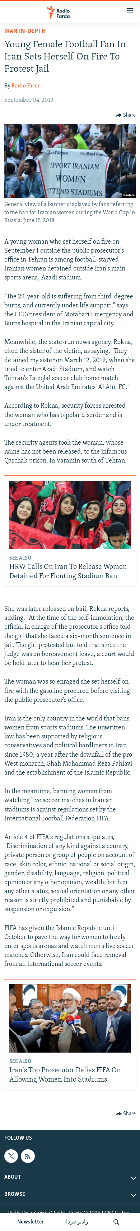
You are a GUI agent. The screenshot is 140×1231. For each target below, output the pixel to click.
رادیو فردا (77, 1222)
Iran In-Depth (25, 31)
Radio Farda (26, 86)
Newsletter (30, 1222)
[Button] (126, 115)
